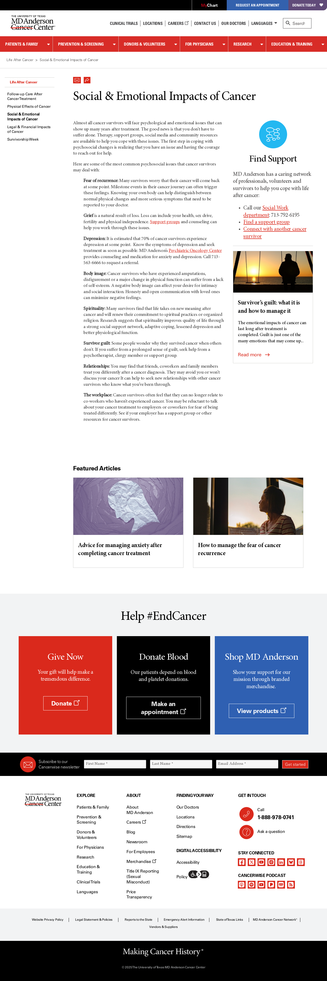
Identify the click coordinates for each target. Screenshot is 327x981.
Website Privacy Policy (47, 919)
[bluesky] (291, 862)
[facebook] (242, 862)
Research (242, 44)
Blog (130, 832)
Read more (253, 355)
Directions (185, 826)
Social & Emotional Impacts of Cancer (23, 116)
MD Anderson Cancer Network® (275, 919)
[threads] (301, 862)
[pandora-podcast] (271, 885)
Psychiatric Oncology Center (195, 251)
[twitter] (252, 862)
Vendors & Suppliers (163, 927)
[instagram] (271, 862)
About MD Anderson (139, 810)
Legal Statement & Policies (93, 919)
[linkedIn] (281, 862)
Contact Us (205, 23)
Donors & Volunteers (144, 44)
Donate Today (307, 5)
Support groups (165, 222)
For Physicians (199, 44)
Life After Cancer (23, 82)
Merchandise (141, 861)
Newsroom (136, 841)
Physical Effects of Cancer (29, 106)
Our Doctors (233, 23)
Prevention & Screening (81, 44)
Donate (65, 703)
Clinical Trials (124, 23)
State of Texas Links (229, 919)
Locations (185, 817)
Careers (178, 23)
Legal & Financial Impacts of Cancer (29, 129)
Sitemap (184, 836)
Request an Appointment (257, 5)
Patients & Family (21, 44)
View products (261, 711)
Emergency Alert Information (184, 919)
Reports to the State (138, 919)
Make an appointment (163, 708)
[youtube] (261, 862)
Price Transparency (139, 894)
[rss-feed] (291, 885)
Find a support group (266, 222)
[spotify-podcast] (252, 885)
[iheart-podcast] (281, 885)
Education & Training (291, 44)
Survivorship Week (22, 139)
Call (280, 814)
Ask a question (268, 833)
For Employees (140, 851)
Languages (262, 23)
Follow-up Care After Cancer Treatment (24, 96)
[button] (77, 79)
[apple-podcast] (242, 885)
